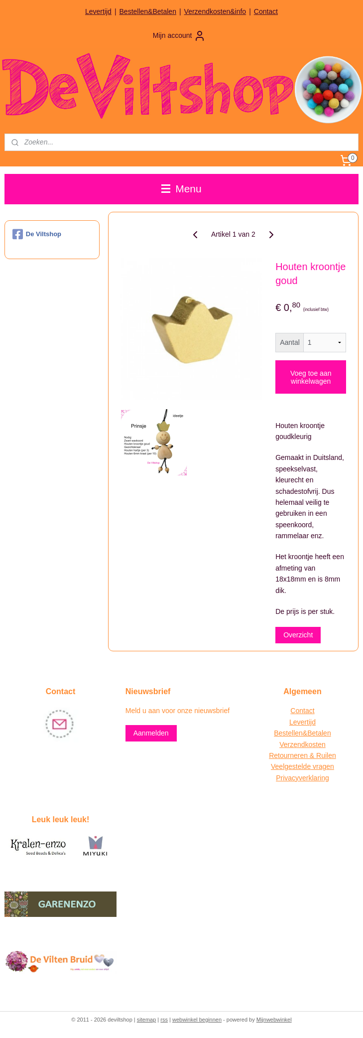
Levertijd (98, 11)
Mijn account (179, 36)
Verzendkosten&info (215, 11)
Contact (266, 11)
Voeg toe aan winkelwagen (311, 377)
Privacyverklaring (302, 778)
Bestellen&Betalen (148, 11)
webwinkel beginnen (197, 1020)
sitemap (146, 1020)
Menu (181, 188)
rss (164, 1020)
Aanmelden (151, 733)
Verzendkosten (302, 744)
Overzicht (298, 635)
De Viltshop (36, 234)
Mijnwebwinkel (274, 1020)
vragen (322, 766)
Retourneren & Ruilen (302, 755)
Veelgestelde (291, 766)
